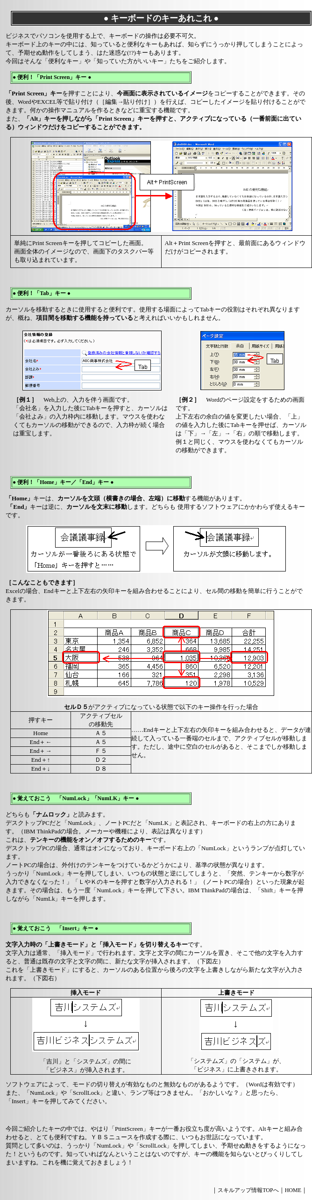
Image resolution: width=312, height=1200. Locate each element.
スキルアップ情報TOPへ (248, 1190)
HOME (293, 1190)
